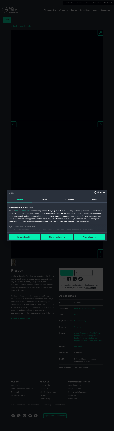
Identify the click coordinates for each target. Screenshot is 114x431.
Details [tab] (44, 199)
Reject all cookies (24, 237)
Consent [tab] (19, 199)
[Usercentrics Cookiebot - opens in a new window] (95, 193)
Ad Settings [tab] (69, 199)
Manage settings (57, 237)
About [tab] (94, 199)
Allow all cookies (89, 237)
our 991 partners (22, 211)
